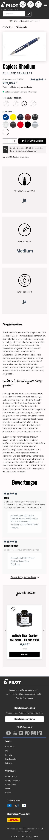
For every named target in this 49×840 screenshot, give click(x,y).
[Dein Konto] (30, 4)
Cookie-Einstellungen (24, 698)
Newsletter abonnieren (24, 719)
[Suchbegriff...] (14, 13)
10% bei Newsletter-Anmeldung (26, 21)
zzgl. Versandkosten (25, 87)
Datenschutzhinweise (29, 690)
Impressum (13, 690)
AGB (39, 694)
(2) (45, 79)
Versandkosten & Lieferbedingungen (20, 694)
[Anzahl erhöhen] (14, 141)
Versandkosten (25, 832)
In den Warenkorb (32, 141)
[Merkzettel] (22, 4)
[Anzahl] (10, 141)
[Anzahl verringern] (5, 141)
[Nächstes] (44, 46)
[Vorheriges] (5, 46)
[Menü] (45, 4)
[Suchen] (28, 13)
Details (24, 654)
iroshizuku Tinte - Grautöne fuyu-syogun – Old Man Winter (24, 638)
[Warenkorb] (38, 4)
